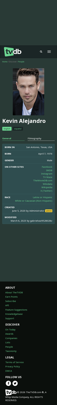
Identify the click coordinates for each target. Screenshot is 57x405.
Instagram (46, 173)
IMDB (49, 170)
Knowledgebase (14, 313)
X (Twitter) (46, 190)
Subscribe (10, 301)
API (7, 305)
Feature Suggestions (16, 309)
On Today (10, 329)
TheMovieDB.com (42, 180)
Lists (7, 342)
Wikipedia (46, 187)
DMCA (8, 370)
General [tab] (6, 138)
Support (9, 318)
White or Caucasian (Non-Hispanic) (33, 200)
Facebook (47, 166)
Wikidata (47, 183)
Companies (11, 338)
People (21, 61)
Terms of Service (14, 362)
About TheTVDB (14, 292)
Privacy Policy (12, 366)
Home (4, 61)
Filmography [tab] (34, 138)
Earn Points (11, 296)
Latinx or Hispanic (42, 197)
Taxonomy (11, 350)
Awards (9, 333)
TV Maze (47, 177)
